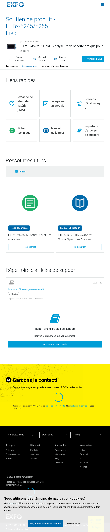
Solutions (34, 454)
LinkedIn (83, 450)
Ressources (60, 450)
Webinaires (60, 454)
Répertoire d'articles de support (55, 66)
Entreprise (10, 450)
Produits (34, 450)
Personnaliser (74, 523)
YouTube (84, 463)
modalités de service (78, 406)
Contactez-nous (13, 454)
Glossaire (59, 463)
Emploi (9, 458)
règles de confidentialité (55, 406)
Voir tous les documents (55, 344)
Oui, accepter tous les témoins (45, 523)
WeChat (83, 467)
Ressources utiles (30, 66)
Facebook (84, 454)
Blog (57, 458)
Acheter (34, 458)
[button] (46, 171)
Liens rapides (12, 66)
